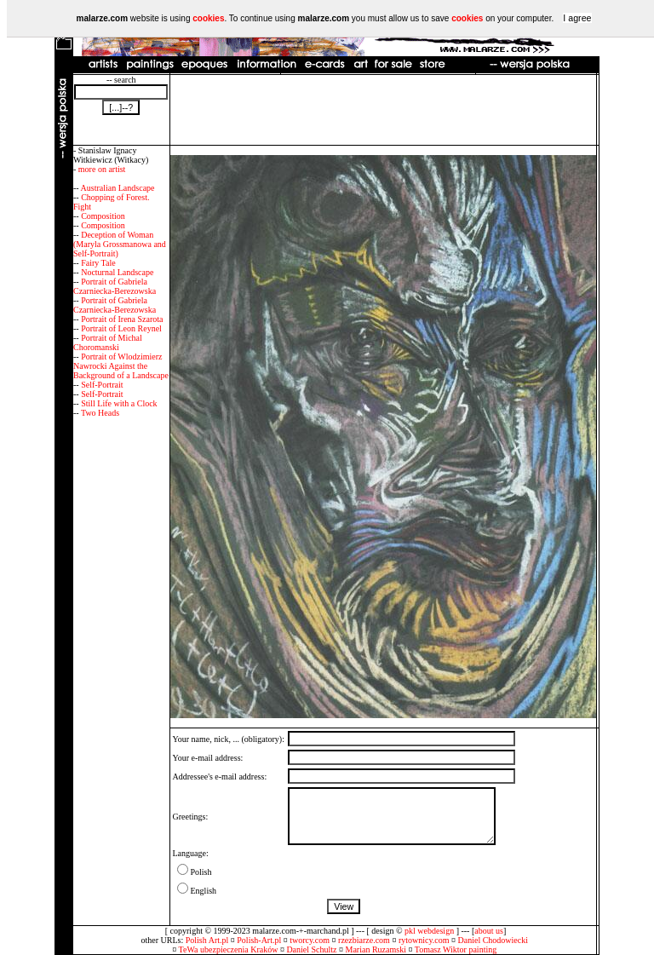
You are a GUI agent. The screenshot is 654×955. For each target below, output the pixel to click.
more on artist (102, 169)
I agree (577, 18)
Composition (103, 216)
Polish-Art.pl (259, 940)
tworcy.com (310, 940)
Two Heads (100, 412)
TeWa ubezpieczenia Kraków (228, 949)
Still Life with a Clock (119, 403)
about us (488, 930)
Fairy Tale (98, 263)
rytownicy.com (424, 940)
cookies (208, 18)
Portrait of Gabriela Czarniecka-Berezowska (114, 286)
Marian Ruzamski (376, 949)
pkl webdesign (429, 930)
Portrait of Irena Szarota (122, 319)
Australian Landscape (118, 188)
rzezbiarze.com (364, 940)
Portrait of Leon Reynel (121, 328)
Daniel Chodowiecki (493, 940)
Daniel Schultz (311, 949)
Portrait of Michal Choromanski (107, 342)
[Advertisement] (383, 109)
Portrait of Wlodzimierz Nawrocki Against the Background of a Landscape (121, 366)
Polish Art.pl (207, 940)
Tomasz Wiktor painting (455, 949)
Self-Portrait (102, 384)
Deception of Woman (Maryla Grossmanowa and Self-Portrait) (119, 244)
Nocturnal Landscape (117, 272)
